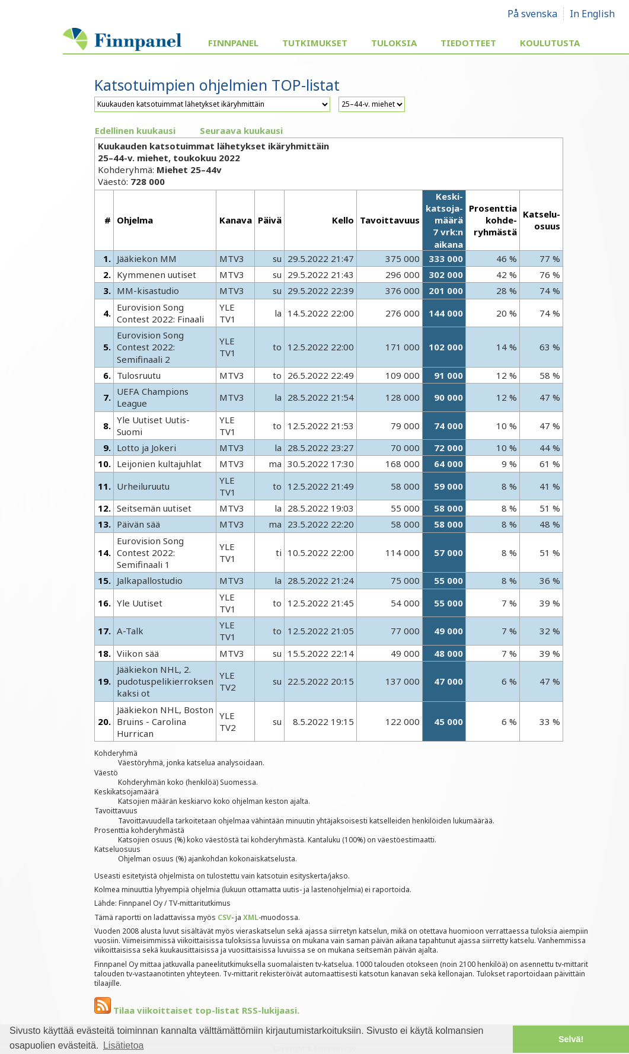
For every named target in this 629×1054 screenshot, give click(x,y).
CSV (224, 917)
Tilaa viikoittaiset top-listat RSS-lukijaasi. (196, 1010)
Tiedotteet (468, 43)
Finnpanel (233, 43)
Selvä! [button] (570, 1039)
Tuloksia (394, 43)
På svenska (532, 13)
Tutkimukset (314, 43)
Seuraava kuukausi (241, 130)
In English (592, 13)
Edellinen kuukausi (135, 130)
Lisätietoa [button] (123, 1045)
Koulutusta (550, 43)
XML (250, 917)
